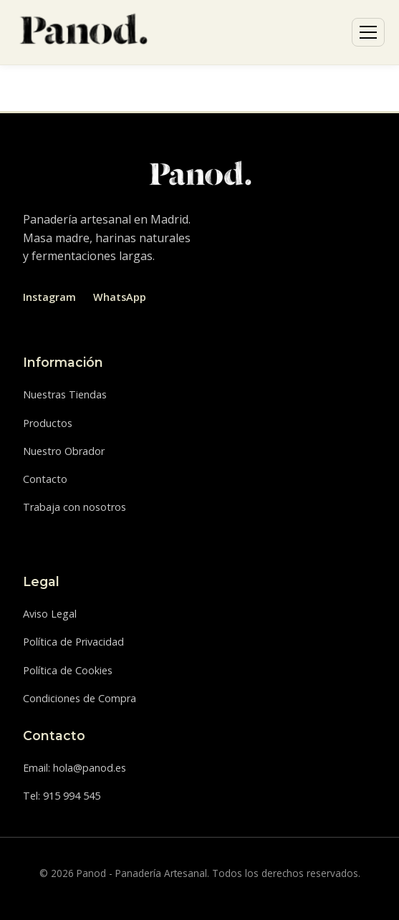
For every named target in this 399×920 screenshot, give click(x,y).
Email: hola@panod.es (74, 768)
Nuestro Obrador (64, 451)
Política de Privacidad (73, 641)
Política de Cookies (67, 670)
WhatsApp (119, 297)
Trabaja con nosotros (74, 507)
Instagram (49, 297)
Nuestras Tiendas (65, 394)
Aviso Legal (50, 613)
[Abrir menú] (368, 32)
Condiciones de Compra (79, 698)
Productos (47, 423)
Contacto (45, 479)
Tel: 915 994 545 (61, 795)
